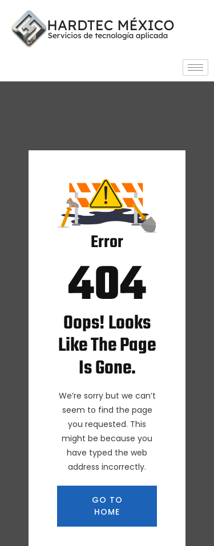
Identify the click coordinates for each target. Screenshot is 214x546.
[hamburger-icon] (195, 67)
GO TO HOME (107, 506)
